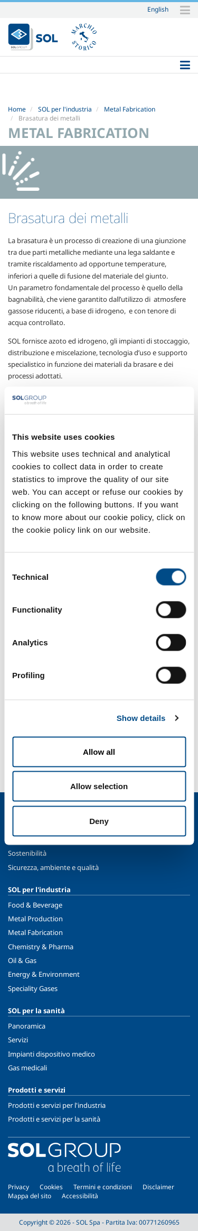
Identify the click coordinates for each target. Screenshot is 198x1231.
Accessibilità (80, 1195)
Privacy (18, 1186)
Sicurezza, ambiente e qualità (53, 867)
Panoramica (26, 1026)
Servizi (18, 1039)
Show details (141, 718)
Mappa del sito (29, 1195)
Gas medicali (27, 1067)
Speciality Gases (33, 988)
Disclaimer (158, 1186)
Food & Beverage (35, 905)
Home (17, 109)
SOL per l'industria (65, 109)
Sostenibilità (27, 853)
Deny (99, 820)
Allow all (99, 751)
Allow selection (99, 786)
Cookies (51, 1186)
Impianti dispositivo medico (51, 1054)
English (157, 9)
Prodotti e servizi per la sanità (54, 1119)
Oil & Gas (22, 960)
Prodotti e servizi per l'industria (57, 1105)
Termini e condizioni (102, 1186)
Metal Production (35, 918)
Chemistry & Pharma (40, 946)
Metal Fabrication (129, 109)
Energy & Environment (44, 974)
